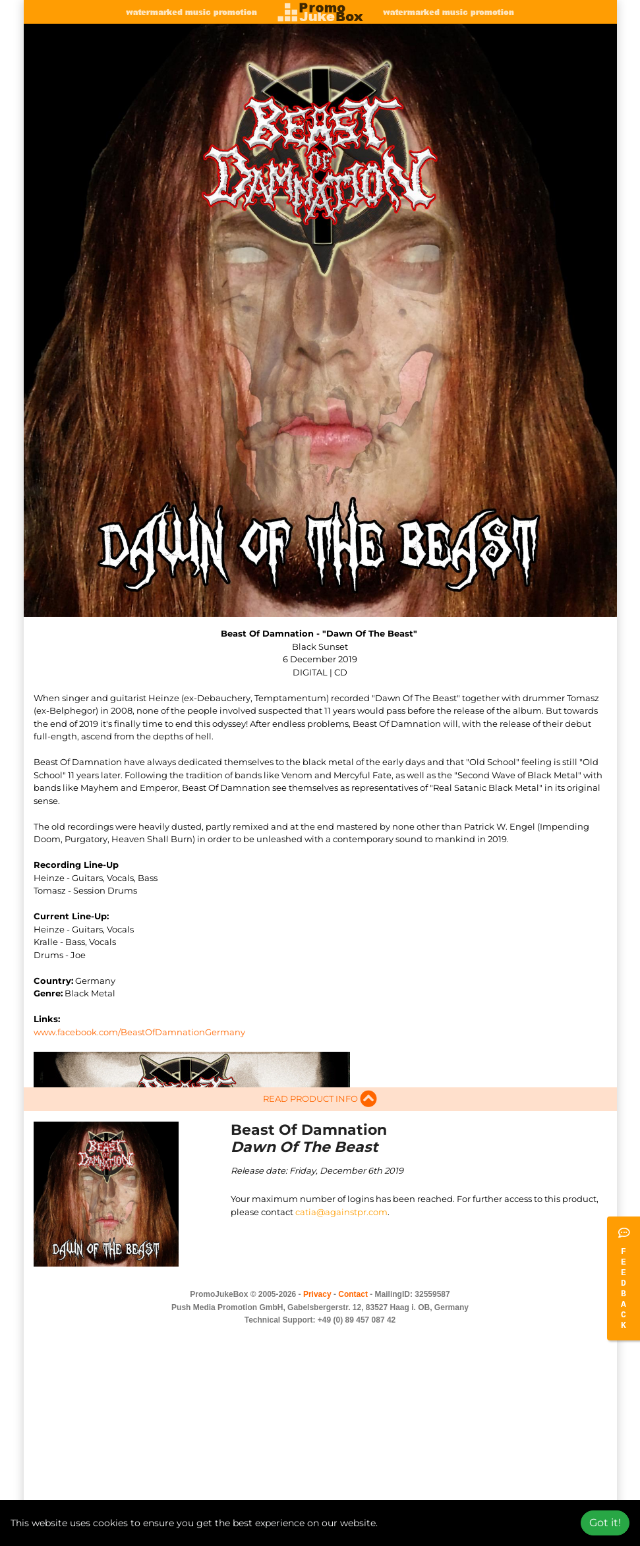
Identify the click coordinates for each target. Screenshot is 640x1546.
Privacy (317, 1336)
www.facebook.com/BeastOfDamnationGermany (139, 1032)
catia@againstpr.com (341, 1254)
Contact (353, 1336)
